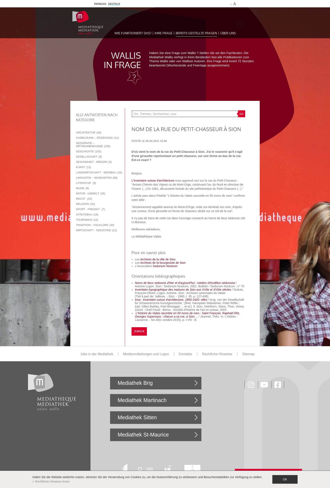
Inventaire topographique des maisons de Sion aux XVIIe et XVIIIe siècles (183, 289)
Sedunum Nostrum (165, 266)
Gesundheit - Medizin (94, 162)
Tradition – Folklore (95, 225)
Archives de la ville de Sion (157, 259)
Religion (85, 204)
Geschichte (88, 151)
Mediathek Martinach (142, 400)
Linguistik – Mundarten (97, 177)
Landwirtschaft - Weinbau (99, 172)
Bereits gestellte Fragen (196, 33)
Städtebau (87, 214)
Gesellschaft (89, 156)
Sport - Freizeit (90, 209)
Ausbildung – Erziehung (97, 137)
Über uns (228, 33)
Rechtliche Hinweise (217, 354)
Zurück (139, 331)
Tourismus (87, 219)
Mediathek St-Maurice (143, 435)
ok (285, 479)
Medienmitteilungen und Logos (146, 354)
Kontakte (185, 354)
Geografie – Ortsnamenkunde (93, 144)
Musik (82, 188)
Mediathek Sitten (137, 417)
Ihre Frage (163, 33)
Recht (84, 198)
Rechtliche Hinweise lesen (52, 481)
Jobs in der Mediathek (96, 354)
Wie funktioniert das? (132, 33)
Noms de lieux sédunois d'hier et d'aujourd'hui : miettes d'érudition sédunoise (185, 283)
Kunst (83, 167)
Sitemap (248, 354)
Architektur (88, 132)
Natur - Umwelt (90, 193)
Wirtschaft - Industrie (96, 230)
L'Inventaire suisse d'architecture (153, 180)
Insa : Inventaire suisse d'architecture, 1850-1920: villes (171, 299)
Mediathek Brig (135, 383)
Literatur (86, 183)
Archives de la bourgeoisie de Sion (163, 262)
